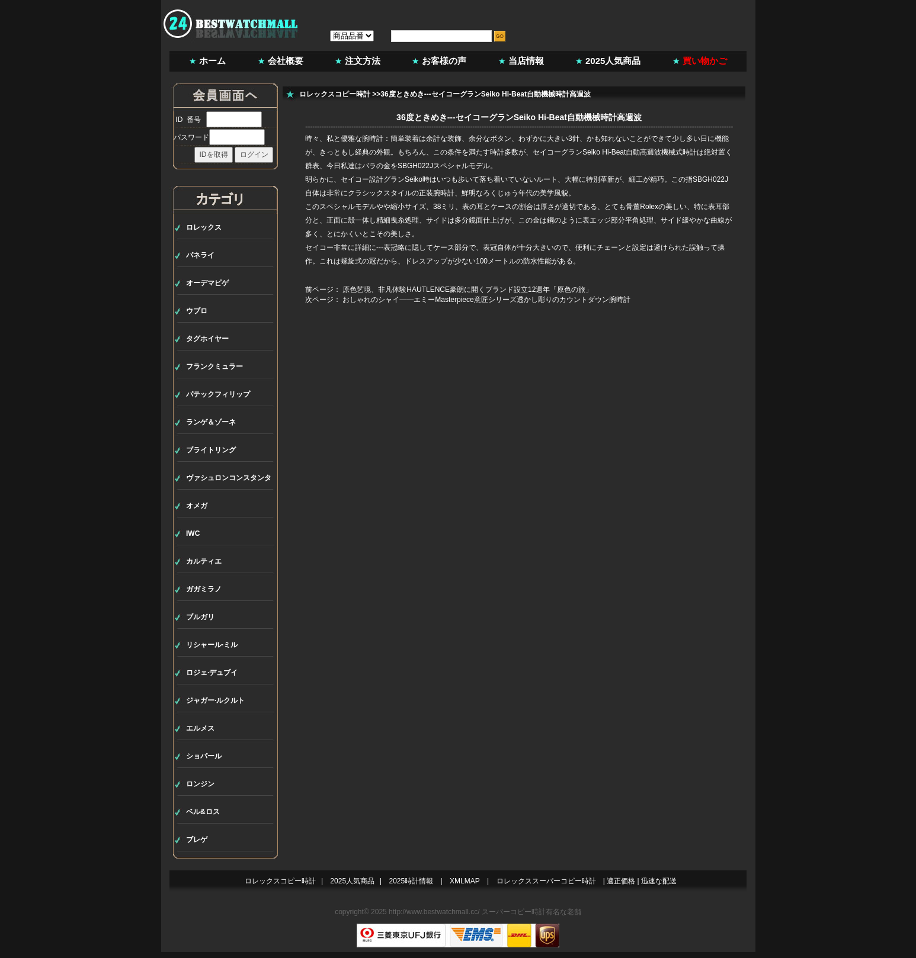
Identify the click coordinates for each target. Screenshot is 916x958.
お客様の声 (444, 61)
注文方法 (362, 61)
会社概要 (285, 61)
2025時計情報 (411, 881)
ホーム (212, 61)
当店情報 (526, 61)
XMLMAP (465, 881)
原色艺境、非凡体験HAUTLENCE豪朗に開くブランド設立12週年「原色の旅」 (467, 289)
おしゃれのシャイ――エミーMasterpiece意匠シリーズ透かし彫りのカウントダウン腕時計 (486, 299)
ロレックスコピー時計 (334, 94)
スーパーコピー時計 (514, 912)
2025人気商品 (612, 61)
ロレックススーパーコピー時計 (546, 881)
